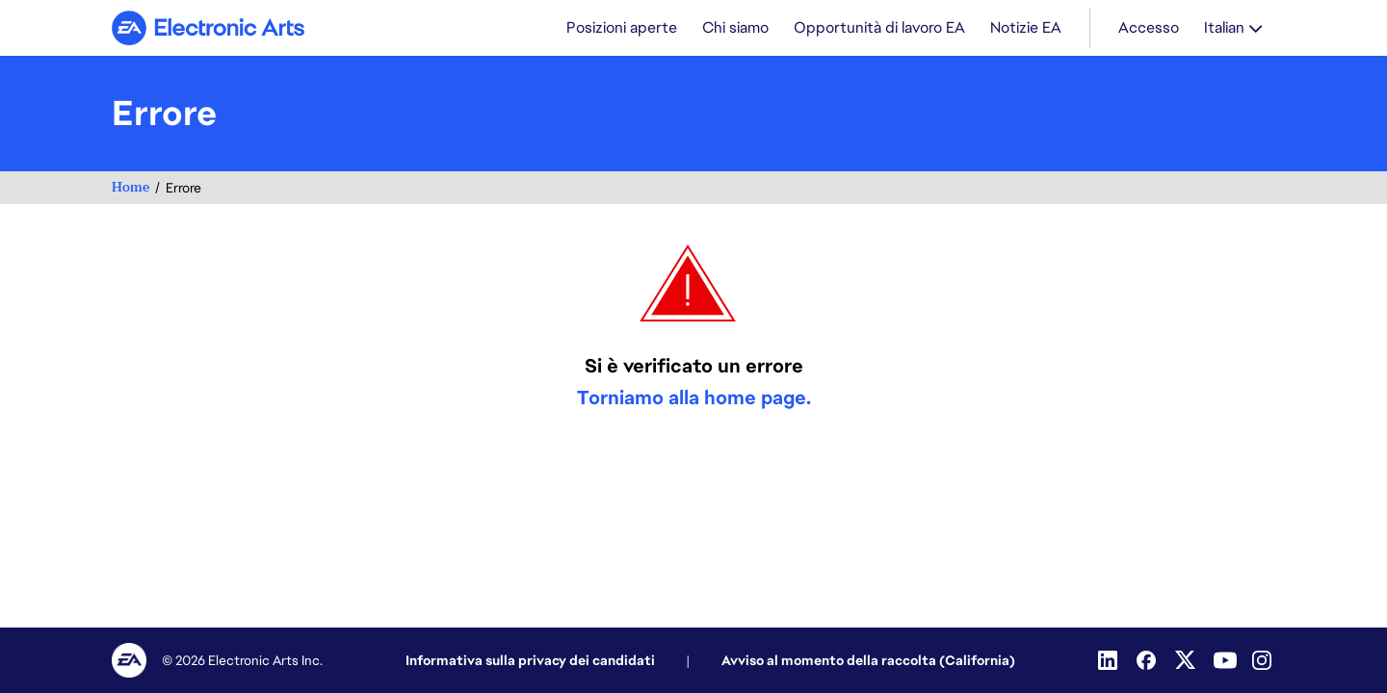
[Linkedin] (1109, 660)
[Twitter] (1186, 660)
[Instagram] (1263, 660)
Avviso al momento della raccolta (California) (868, 660)
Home (130, 189)
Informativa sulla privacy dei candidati (530, 660)
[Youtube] (1225, 660)
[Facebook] (1148, 660)
